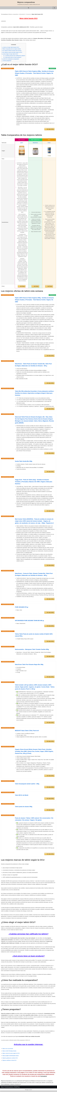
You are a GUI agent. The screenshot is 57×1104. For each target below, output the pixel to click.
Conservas (28, 14)
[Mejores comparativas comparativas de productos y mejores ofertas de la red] (28, 3)
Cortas (49, 144)
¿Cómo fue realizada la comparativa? (11, 60)
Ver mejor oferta (50, 131)
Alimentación (22, 14)
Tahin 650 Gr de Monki (21, 797)
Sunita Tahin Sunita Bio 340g (23, 463)
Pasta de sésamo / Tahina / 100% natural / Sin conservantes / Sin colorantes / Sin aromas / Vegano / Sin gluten (34, 821)
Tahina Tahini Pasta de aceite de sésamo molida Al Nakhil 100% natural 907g (34, 637)
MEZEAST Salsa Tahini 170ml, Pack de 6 (27, 732)
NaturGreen (35, 144)
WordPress (17, 1102)
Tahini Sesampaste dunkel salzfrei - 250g (27, 786)
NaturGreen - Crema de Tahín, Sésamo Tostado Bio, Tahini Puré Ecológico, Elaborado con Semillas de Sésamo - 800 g (34, 576)
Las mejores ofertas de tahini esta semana (12, 52)
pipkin (21, 144)
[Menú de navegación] (54, 8)
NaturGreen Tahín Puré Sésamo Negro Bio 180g (29, 666)
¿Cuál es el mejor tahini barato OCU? (11, 48)
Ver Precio (22, 288)
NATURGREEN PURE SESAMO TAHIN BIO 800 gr (29, 622)
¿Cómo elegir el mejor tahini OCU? (10, 55)
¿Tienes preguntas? (7, 62)
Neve (2, 1102)
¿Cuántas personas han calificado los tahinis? (15, 57)
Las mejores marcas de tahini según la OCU (12, 53)
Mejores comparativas (13, 14)
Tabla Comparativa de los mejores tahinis (12, 50)
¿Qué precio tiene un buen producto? (13, 59)
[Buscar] (28, 7)
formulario (43, 1091)
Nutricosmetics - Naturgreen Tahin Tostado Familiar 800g (32, 651)
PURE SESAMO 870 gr (21, 609)
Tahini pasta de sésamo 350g (23, 808)
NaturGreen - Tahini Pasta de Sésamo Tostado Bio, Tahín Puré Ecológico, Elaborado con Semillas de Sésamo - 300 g (33, 367)
